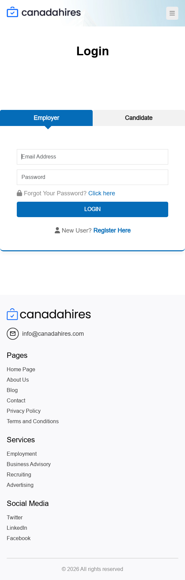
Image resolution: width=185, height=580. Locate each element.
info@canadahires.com (45, 334)
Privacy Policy (24, 411)
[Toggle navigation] (172, 13)
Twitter (14, 517)
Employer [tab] (46, 118)
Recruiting (19, 474)
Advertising (20, 485)
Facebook (19, 538)
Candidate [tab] (138, 118)
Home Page (21, 369)
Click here (101, 193)
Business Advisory (29, 464)
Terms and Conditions (33, 421)
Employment (22, 454)
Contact (16, 400)
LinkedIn (17, 528)
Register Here (112, 230)
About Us (18, 380)
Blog (12, 390)
